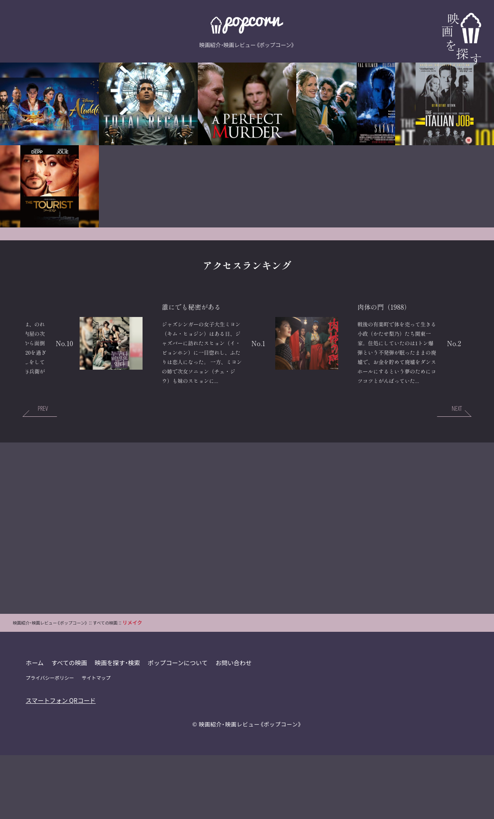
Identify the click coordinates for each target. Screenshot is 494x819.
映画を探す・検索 (119, 726)
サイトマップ (97, 741)
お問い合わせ (236, 726)
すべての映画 (70, 726)
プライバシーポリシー (50, 741)
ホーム (35, 726)
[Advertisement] (247, 592)
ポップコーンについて (180, 726)
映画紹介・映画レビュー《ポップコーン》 (250, 788)
